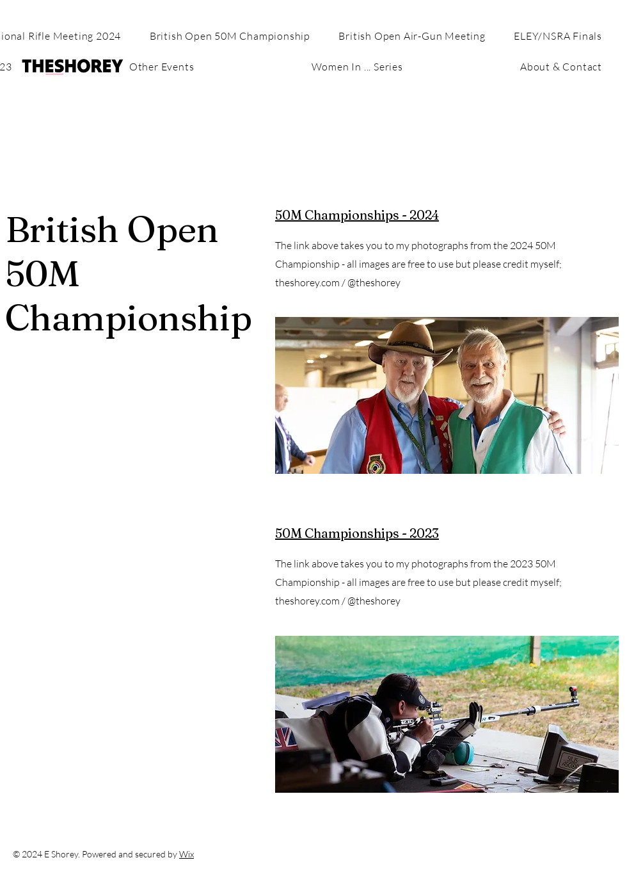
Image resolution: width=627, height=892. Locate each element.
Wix (186, 853)
